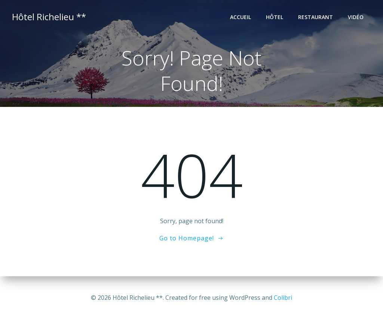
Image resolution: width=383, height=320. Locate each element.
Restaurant (315, 17)
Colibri (283, 297)
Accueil (240, 17)
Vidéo (356, 17)
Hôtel (274, 17)
